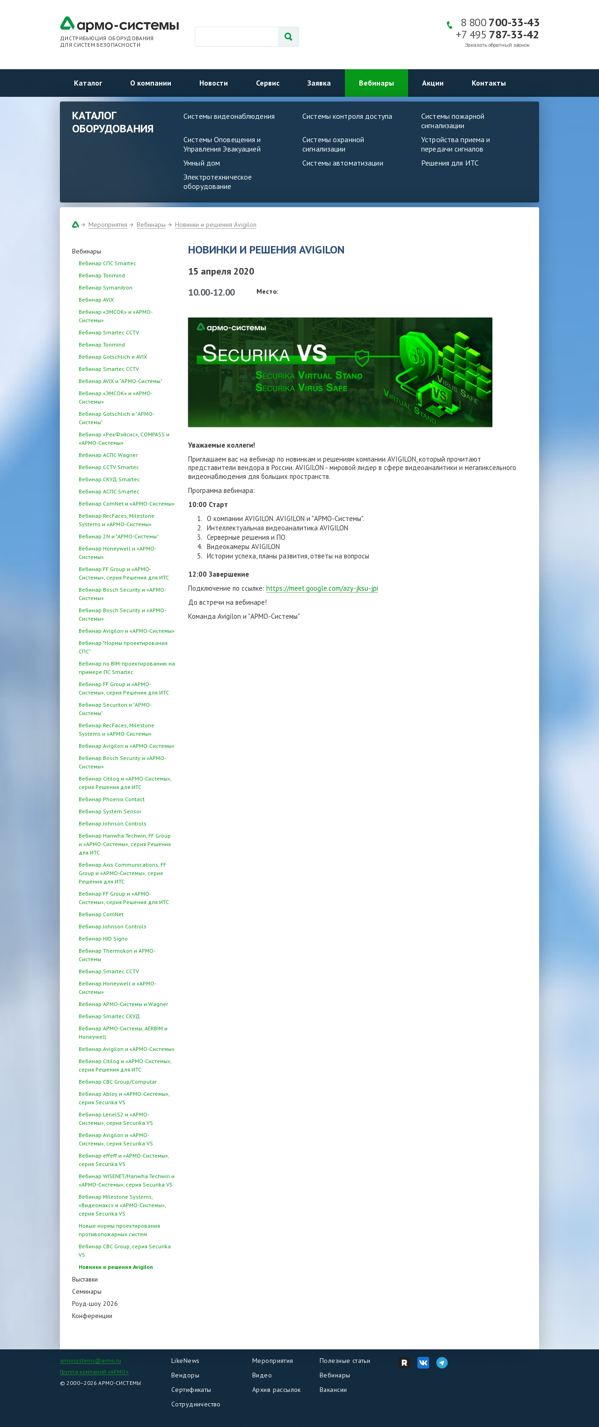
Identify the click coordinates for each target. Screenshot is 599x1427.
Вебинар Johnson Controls (112, 823)
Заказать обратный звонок (497, 45)
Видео (262, 1375)
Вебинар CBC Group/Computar (118, 1081)
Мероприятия (107, 224)
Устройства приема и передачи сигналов (455, 144)
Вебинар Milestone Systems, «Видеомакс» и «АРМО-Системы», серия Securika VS (122, 1205)
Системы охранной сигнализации (333, 144)
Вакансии (333, 1389)
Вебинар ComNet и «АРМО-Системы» (127, 503)
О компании (150, 82)
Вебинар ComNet (101, 914)
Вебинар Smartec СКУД (109, 1016)
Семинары (87, 1291)
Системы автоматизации (342, 162)
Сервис (267, 82)
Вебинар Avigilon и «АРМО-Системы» (127, 630)
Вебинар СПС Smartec (107, 263)
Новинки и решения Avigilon (215, 224)
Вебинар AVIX (96, 299)
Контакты (489, 82)
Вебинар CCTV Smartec (109, 467)
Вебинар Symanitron (105, 287)
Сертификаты (191, 1389)
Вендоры (185, 1375)
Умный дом (201, 162)
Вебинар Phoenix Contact (112, 799)
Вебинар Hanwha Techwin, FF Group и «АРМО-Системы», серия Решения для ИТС (125, 844)
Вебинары (376, 82)
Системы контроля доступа (347, 116)
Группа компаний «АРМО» (94, 1371)
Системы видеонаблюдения (229, 116)
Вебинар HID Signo (103, 938)
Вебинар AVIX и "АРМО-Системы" (120, 380)
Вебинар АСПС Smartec (109, 491)
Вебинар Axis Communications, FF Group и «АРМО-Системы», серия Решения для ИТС (122, 873)
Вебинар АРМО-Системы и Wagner (123, 1003)
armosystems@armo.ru (90, 1360)
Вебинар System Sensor (110, 811)
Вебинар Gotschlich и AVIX (113, 356)
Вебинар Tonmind (102, 275)
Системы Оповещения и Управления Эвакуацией (222, 144)
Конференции (92, 1315)
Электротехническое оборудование (217, 181)
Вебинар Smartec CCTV (109, 332)
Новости (213, 82)
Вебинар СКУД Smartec (109, 479)
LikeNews (185, 1360)
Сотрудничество (196, 1404)
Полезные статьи (345, 1360)
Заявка (319, 82)
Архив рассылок (276, 1389)
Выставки (85, 1279)
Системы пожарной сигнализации (452, 120)
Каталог (88, 82)
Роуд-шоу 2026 (95, 1303)
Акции (433, 82)
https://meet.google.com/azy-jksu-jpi (322, 588)
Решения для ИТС (450, 162)
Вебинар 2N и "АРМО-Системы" (119, 536)
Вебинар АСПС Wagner (108, 454)
